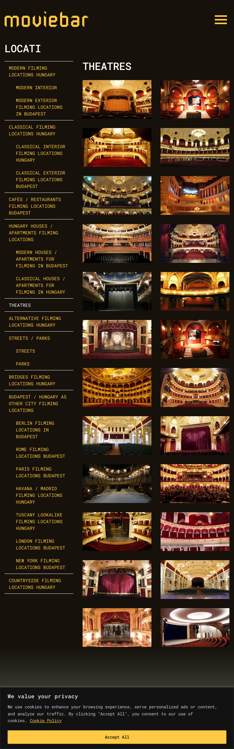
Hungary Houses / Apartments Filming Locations (33, 232)
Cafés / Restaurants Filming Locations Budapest (35, 206)
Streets (25, 351)
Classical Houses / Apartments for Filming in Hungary (40, 285)
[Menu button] (221, 19)
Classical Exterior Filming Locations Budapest (40, 179)
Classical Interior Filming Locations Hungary (40, 153)
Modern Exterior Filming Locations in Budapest (39, 107)
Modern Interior (36, 87)
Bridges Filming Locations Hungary (32, 380)
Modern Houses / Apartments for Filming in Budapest (42, 259)
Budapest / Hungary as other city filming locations (37, 403)
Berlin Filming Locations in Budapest (35, 429)
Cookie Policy (46, 720)
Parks (23, 364)
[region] (117, 718)
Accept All (117, 737)
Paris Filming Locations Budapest (40, 472)
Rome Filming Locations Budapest (40, 452)
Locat (20, 48)
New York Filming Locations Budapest (40, 563)
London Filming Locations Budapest (40, 544)
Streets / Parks (29, 338)
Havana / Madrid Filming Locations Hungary (39, 495)
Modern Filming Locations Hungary (32, 71)
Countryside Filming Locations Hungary (35, 583)
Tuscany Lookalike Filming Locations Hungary (39, 521)
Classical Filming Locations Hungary (32, 130)
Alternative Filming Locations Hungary (35, 321)
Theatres (20, 305)
